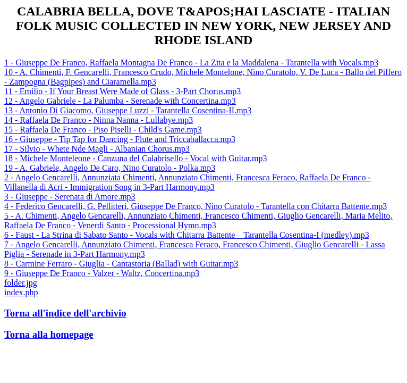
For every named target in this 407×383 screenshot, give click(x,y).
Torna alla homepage (49, 334)
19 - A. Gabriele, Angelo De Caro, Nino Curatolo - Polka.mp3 (109, 167)
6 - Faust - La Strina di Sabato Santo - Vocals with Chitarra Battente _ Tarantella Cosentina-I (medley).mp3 (186, 234)
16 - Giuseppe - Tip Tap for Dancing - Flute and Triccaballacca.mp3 (119, 139)
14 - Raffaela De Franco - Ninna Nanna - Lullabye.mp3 (98, 119)
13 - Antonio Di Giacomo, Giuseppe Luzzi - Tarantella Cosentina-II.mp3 (128, 110)
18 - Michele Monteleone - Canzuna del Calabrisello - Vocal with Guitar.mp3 (135, 158)
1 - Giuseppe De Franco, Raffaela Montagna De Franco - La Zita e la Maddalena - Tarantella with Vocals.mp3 (191, 62)
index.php (21, 292)
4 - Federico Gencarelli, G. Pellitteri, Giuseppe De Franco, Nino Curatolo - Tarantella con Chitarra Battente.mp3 (195, 206)
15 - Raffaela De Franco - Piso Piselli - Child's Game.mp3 (103, 129)
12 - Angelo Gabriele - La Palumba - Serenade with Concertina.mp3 (120, 100)
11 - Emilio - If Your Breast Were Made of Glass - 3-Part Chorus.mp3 (122, 91)
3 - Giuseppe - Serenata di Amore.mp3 (69, 196)
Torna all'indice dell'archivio (65, 313)
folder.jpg (20, 282)
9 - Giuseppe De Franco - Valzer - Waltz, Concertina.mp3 (101, 273)
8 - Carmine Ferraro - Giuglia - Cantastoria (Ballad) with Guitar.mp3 (121, 263)
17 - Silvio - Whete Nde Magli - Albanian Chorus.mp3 (97, 148)
